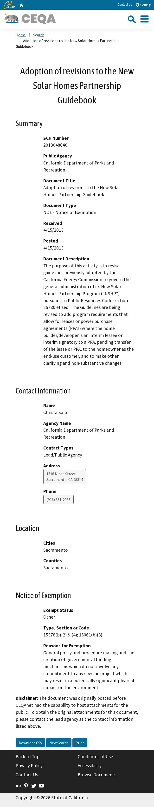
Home (21, 34)
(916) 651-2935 (58, 499)
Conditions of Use (95, 756)
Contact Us (124, 4)
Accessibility (90, 765)
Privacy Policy (29, 765)
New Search (58, 742)
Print (80, 742)
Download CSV (30, 742)
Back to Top (27, 756)
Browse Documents (97, 775)
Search (38, 34)
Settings (143, 4)
